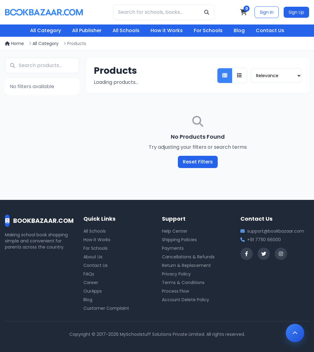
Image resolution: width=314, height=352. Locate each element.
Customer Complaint (106, 308)
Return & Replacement (186, 265)
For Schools (208, 30)
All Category (45, 30)
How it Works (167, 30)
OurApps (92, 291)
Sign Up (296, 12)
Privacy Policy (176, 274)
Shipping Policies (179, 240)
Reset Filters (198, 161)
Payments (173, 248)
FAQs (88, 274)
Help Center (174, 231)
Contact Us (270, 30)
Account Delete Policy (185, 300)
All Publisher (86, 30)
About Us (92, 257)
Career (90, 282)
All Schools (126, 30)
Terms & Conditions (183, 282)
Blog (239, 30)
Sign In (267, 12)
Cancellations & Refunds (188, 257)
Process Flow (175, 291)
